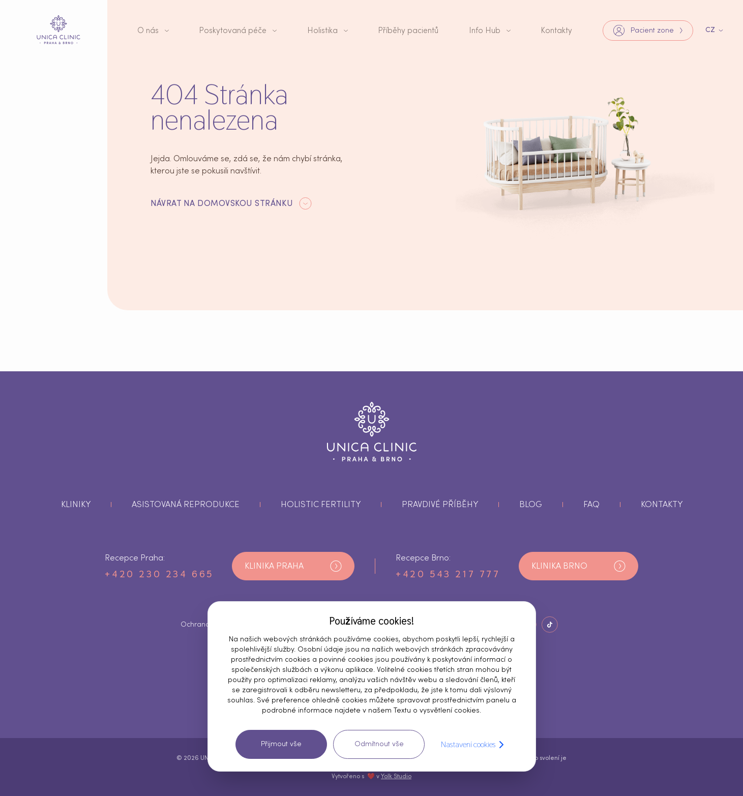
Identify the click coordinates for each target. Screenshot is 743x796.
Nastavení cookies (474, 745)
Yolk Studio (396, 776)
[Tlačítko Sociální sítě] (550, 624)
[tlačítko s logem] (58, 30)
